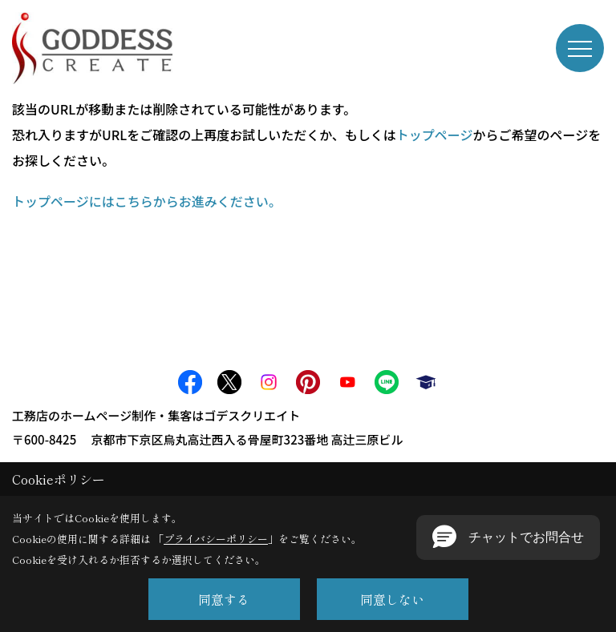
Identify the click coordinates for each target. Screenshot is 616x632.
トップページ (434, 134)
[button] (508, 537)
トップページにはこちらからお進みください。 (147, 201)
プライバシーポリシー (216, 538)
